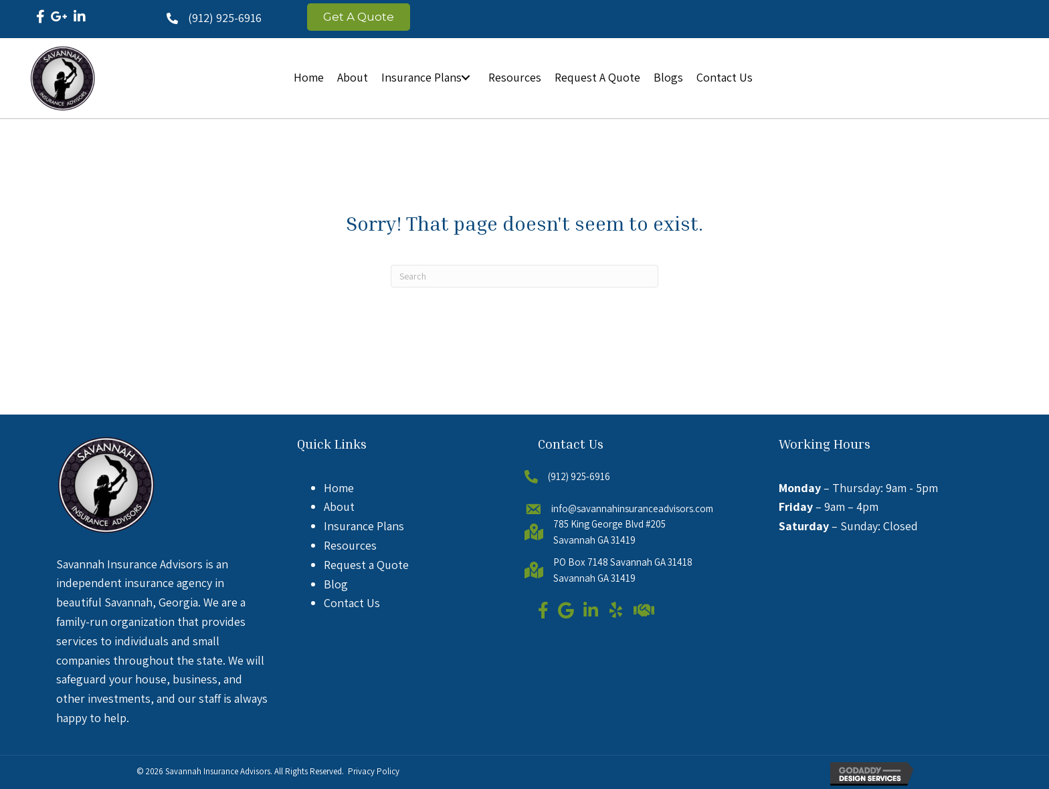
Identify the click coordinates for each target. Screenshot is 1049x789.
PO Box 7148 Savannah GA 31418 (622, 562)
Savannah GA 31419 (594, 540)
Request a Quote (366, 564)
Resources (350, 545)
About (339, 506)
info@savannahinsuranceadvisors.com (632, 508)
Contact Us (352, 602)
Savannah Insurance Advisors (217, 771)
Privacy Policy (373, 771)
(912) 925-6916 (225, 17)
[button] (465, 78)
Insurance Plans (364, 526)
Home (339, 487)
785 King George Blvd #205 (609, 524)
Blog (336, 584)
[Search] (524, 276)
